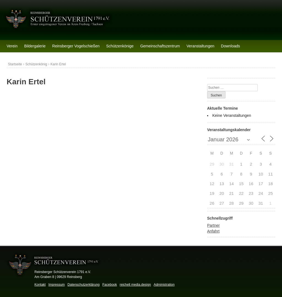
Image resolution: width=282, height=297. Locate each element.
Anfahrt (213, 231)
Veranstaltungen (200, 46)
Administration (164, 285)
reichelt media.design (135, 285)
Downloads (230, 46)
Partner (213, 225)
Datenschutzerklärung (83, 285)
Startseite (15, 64)
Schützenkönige (120, 46)
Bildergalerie (35, 46)
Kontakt (40, 285)
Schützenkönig (36, 64)
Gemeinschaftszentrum (160, 46)
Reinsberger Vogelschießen (76, 46)
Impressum (56, 285)
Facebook (109, 285)
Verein (12, 46)
